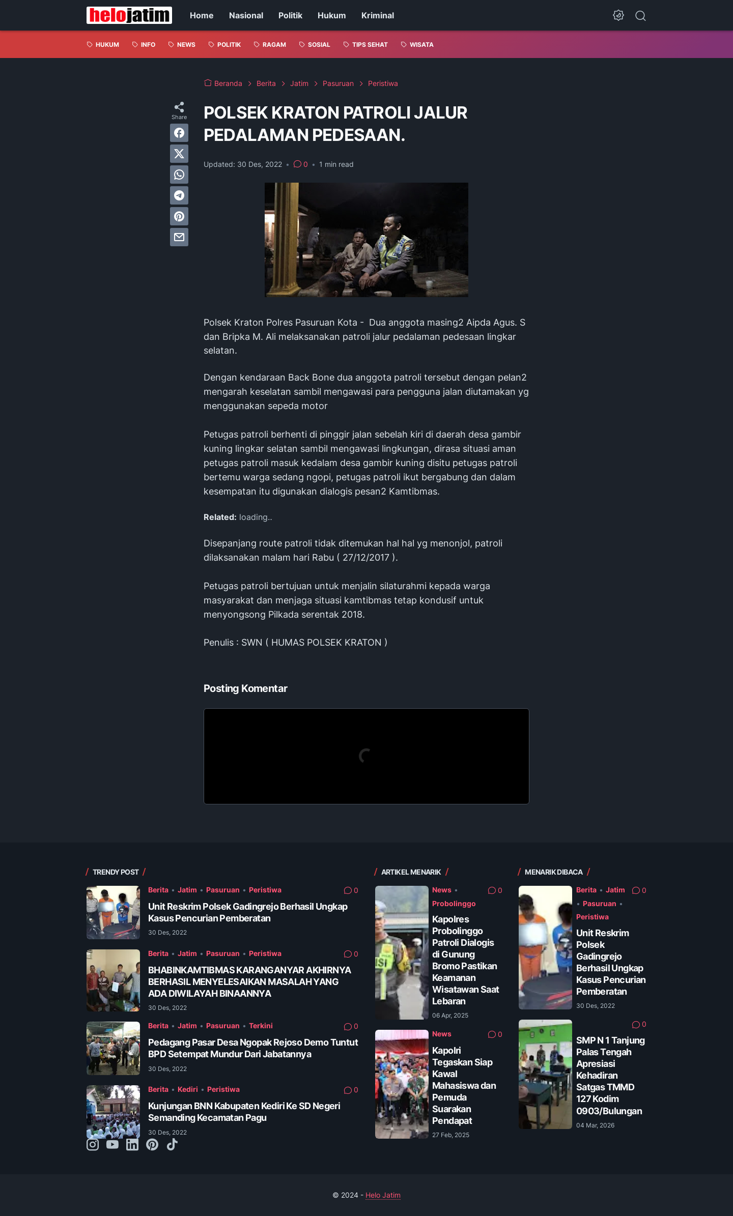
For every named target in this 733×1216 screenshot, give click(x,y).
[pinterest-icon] (152, 1145)
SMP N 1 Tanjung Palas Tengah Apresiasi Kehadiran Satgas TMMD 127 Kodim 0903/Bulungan (610, 1075)
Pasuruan (223, 889)
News (442, 889)
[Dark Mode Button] (618, 15)
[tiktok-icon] (172, 1145)
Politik (290, 15)
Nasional (246, 15)
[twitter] (179, 153)
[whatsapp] (179, 174)
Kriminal (377, 15)
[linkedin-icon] (132, 1145)
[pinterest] (179, 216)
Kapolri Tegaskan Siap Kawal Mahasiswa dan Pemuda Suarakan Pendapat (464, 1085)
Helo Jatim (383, 1195)
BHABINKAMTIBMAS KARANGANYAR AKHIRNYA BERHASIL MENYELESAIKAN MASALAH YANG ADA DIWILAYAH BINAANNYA (249, 982)
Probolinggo (454, 903)
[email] (179, 237)
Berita (158, 889)
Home (202, 15)
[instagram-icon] (93, 1145)
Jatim (187, 889)
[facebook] (179, 133)
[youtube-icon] (112, 1145)
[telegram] (179, 195)
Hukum (332, 15)
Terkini (261, 1025)
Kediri (188, 1089)
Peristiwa (265, 889)
